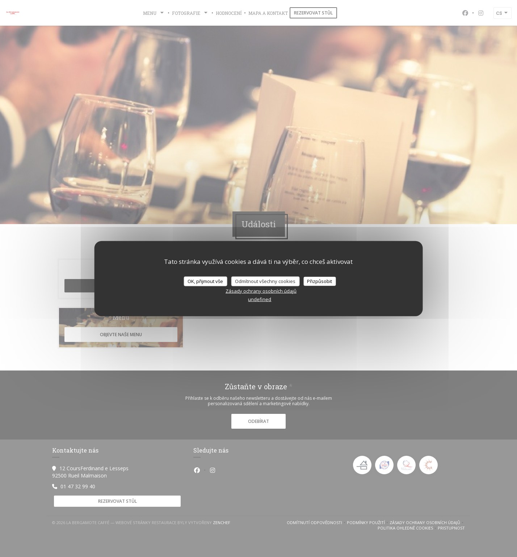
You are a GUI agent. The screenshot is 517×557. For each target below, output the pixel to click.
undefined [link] (259, 299)
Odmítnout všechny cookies (265, 281)
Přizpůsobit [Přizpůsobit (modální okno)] (319, 281)
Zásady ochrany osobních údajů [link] (261, 291)
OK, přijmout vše (205, 281)
